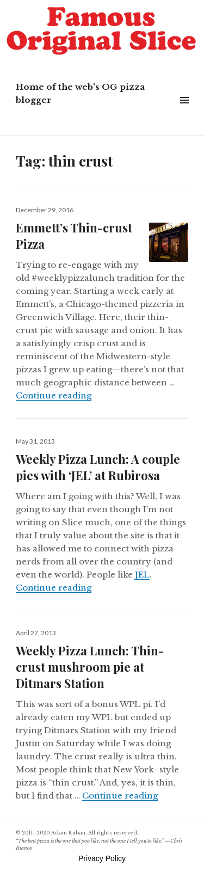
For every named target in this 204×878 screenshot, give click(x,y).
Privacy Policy (102, 858)
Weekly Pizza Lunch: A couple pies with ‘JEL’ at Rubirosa (98, 467)
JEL (142, 574)
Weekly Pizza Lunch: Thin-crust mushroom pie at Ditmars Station (90, 666)
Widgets (184, 112)
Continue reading (53, 395)
